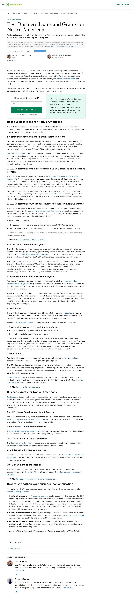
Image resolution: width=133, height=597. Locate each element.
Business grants (14, 397)
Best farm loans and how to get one (31, 240)
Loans (26, 13)
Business (16, 13)
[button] (26, 61)
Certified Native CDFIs (16, 154)
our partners (48, 46)
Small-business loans (66, 79)
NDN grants (17, 261)
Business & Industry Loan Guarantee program (47, 211)
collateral (40, 228)
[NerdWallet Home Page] (14, 4)
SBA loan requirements (24, 323)
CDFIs (66, 144)
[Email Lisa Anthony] (16, 574)
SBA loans (69, 313)
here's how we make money (64, 46)
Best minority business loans (27, 387)
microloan (73, 358)
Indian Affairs (34, 472)
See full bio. (20, 570)
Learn (34, 13)
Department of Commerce (22, 443)
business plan (38, 496)
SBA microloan (13, 377)
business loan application (18, 492)
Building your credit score (73, 515)
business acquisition (50, 194)
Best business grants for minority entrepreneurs (36, 479)
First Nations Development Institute (26, 431)
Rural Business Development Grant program (26, 419)
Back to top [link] (15, 549)
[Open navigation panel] (3, 4)
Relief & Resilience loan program (35, 254)
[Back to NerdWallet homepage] (8, 13)
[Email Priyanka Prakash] (16, 591)
